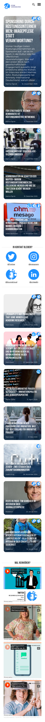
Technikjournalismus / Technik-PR (12, 603)
